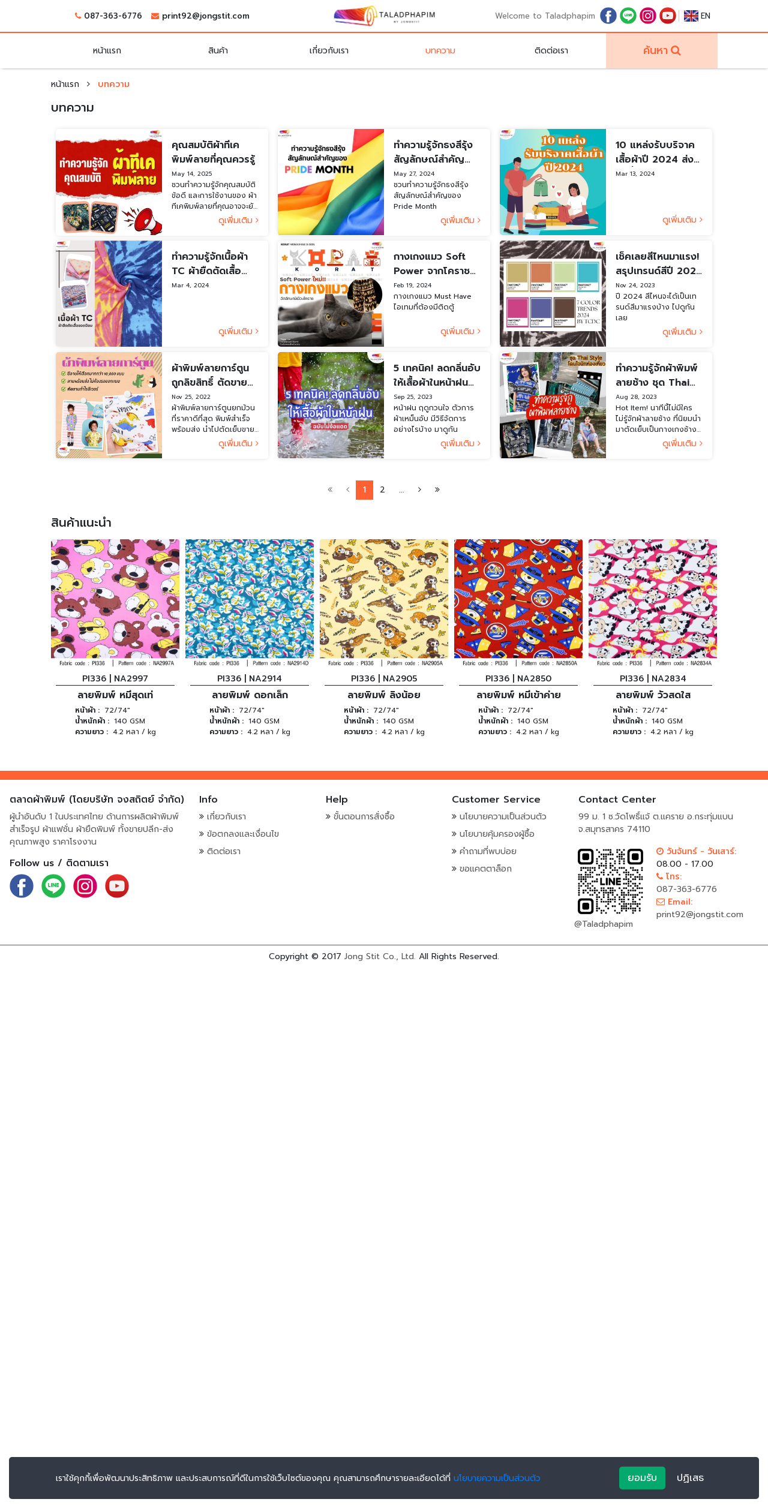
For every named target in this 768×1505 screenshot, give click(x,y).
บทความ (440, 50)
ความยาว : (91, 731)
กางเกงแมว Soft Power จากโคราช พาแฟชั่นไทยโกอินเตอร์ (432, 264)
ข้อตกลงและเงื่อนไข (243, 834)
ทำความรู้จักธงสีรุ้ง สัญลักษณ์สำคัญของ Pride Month (435, 152)
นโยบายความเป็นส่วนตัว (503, 816)
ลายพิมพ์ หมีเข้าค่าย (518, 695)
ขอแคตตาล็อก (486, 869)
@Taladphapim (603, 924)
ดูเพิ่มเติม (238, 220)
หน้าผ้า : (87, 710)
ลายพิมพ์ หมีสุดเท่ (115, 695)
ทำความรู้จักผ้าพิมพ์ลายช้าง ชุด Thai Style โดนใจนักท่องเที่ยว (658, 375)
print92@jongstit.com (206, 16)
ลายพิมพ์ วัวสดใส (653, 695)
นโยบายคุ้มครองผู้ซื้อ (497, 834)
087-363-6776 (113, 16)
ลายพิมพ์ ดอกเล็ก (250, 695)
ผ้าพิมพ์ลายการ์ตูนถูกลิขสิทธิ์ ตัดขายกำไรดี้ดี (210, 375)
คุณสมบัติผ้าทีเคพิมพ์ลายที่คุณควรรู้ (213, 152)
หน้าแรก (107, 50)
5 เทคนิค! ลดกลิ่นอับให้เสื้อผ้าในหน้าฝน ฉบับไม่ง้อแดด (437, 375)
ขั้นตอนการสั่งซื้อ (364, 816)
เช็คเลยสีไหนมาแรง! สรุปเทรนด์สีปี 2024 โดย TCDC (659, 264)
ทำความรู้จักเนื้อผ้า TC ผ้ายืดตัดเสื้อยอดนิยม (210, 264)
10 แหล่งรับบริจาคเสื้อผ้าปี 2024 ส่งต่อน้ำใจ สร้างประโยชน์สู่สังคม (655, 152)
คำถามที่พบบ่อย (488, 851)
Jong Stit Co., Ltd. (380, 956)
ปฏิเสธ (690, 1478)
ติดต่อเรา (551, 50)
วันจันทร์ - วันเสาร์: (696, 851)
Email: (674, 902)
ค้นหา (655, 50)
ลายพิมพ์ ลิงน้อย (384, 695)
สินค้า (218, 50)
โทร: (669, 876)
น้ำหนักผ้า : (92, 721)
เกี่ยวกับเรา (329, 50)
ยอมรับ (642, 1478)
